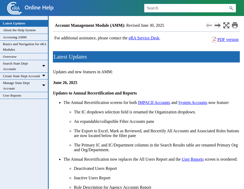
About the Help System (19, 30)
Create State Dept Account (25, 76)
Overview (10, 57)
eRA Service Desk (144, 38)
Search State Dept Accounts (25, 66)
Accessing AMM (15, 37)
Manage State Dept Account (25, 86)
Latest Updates (14, 23)
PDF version (228, 39)
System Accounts (192, 102)
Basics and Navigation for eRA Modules (25, 46)
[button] (231, 8)
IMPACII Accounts (154, 102)
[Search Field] (190, 8)
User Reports (12, 95)
